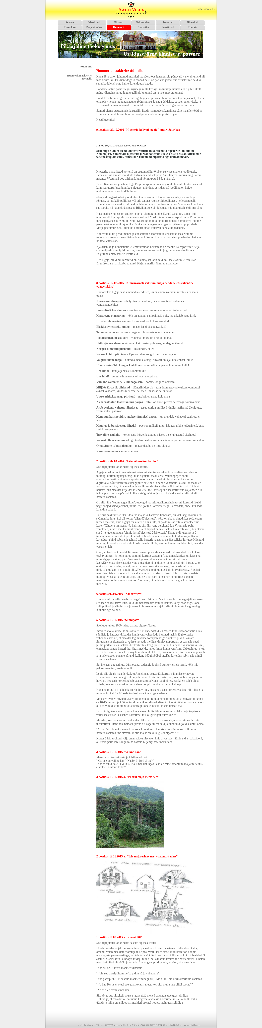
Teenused (168, 22)
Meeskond (94, 22)
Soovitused (168, 27)
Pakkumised (143, 22)
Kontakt (192, 27)
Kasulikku (70, 27)
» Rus (212, 9)
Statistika (143, 27)
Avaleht (69, 22)
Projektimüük (94, 27)
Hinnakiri (192, 22)
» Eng (206, 9)
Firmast (118, 22)
